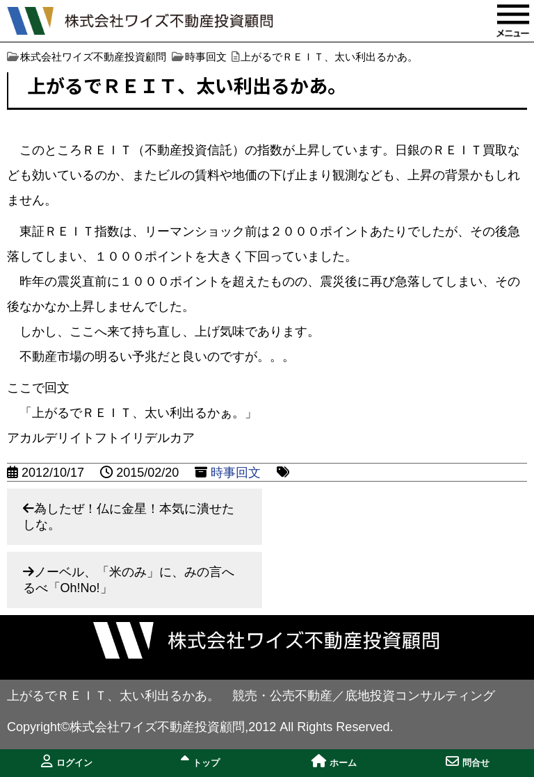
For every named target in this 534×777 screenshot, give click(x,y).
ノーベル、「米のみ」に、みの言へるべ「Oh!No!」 (128, 580)
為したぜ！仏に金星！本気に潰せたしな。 (128, 517)
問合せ (468, 761)
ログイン (66, 761)
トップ (200, 761)
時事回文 (236, 473)
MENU (513, 21)
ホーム (334, 761)
